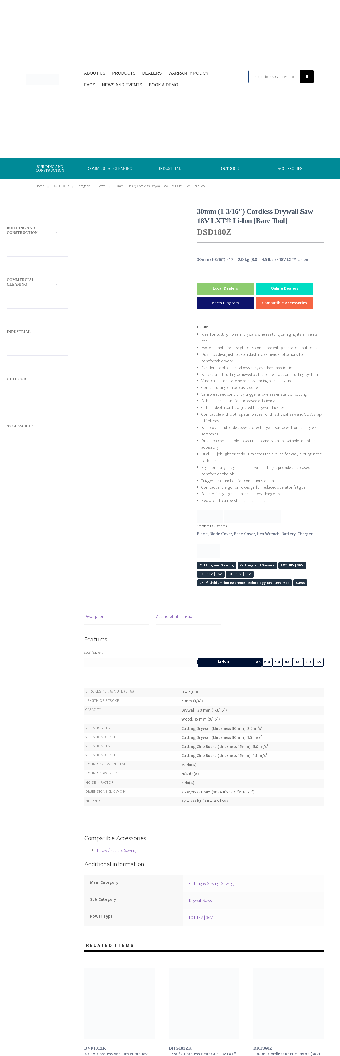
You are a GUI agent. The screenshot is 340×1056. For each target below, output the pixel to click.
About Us (94, 73)
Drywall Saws (200, 900)
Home (40, 186)
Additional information (175, 616)
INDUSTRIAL (170, 169)
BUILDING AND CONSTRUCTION (50, 168)
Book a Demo (163, 85)
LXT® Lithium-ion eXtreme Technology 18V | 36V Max (245, 583)
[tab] (116, 617)
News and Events (122, 85)
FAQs (89, 85)
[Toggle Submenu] (37, 231)
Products (123, 73)
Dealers (152, 73)
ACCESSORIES (290, 169)
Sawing (227, 883)
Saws (102, 186)
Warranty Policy (188, 73)
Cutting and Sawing (217, 565)
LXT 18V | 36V (292, 565)
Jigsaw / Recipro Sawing (116, 850)
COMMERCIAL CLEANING (110, 169)
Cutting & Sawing (204, 883)
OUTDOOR (230, 169)
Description (94, 616)
